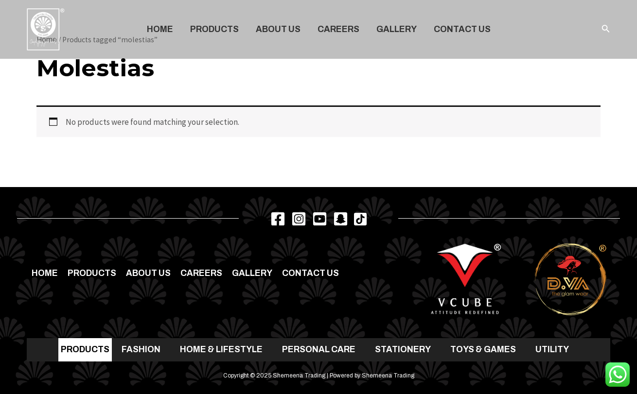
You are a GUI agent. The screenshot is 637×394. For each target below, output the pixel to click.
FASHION (141, 349)
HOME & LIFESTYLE (221, 349)
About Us (278, 29)
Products (214, 29)
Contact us (462, 29)
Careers (338, 29)
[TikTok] (360, 219)
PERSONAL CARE (318, 349)
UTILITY (552, 349)
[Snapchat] (340, 218)
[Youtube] (319, 218)
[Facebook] (277, 218)
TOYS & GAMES (483, 349)
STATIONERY (403, 349)
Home (160, 29)
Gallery (396, 29)
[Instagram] (298, 218)
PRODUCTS (85, 349)
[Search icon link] (606, 29)
